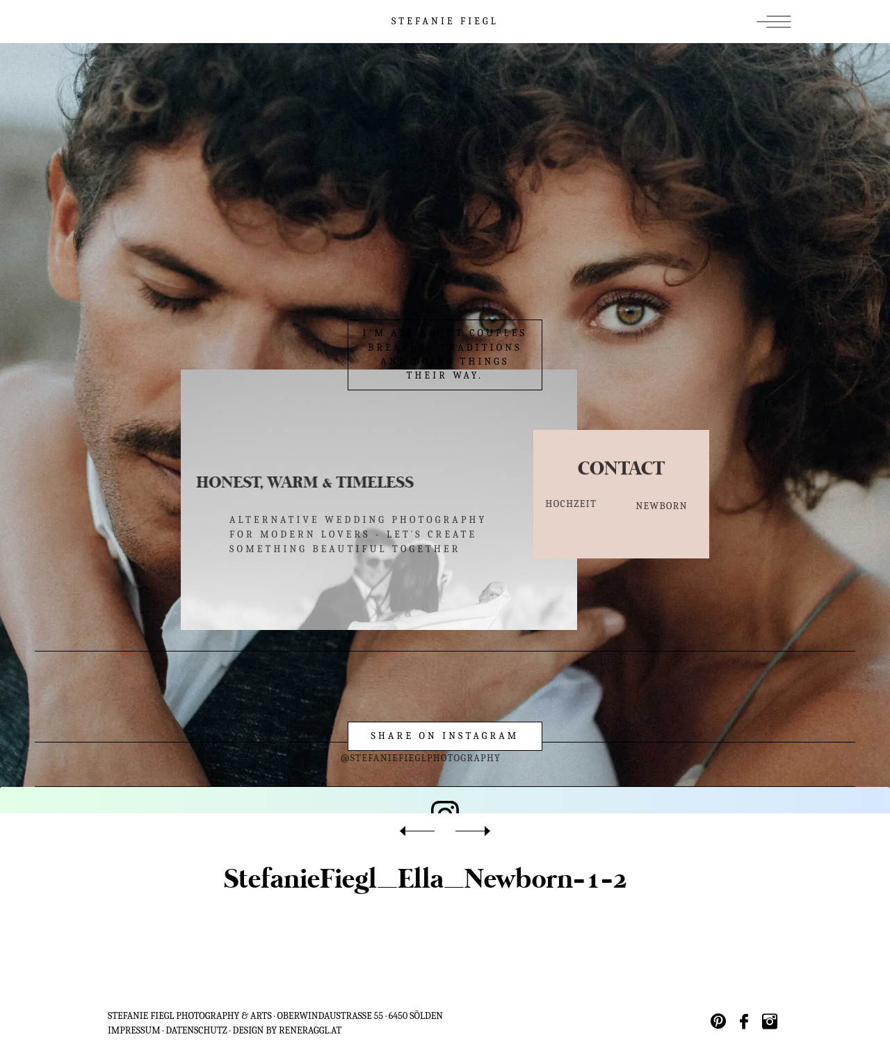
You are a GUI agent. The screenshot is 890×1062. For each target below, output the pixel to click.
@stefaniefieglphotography (376, 758)
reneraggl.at (310, 1030)
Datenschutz (196, 1030)
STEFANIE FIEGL (445, 21)
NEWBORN (662, 509)
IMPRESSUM (134, 1030)
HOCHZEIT (553, 504)
